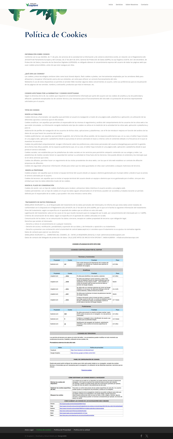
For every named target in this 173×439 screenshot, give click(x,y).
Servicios (119, 5)
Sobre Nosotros (132, 5)
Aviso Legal (29, 430)
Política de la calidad (82, 430)
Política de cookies (43, 430)
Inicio (111, 5)
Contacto (144, 5)
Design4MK (62, 436)
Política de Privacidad (62, 430)
